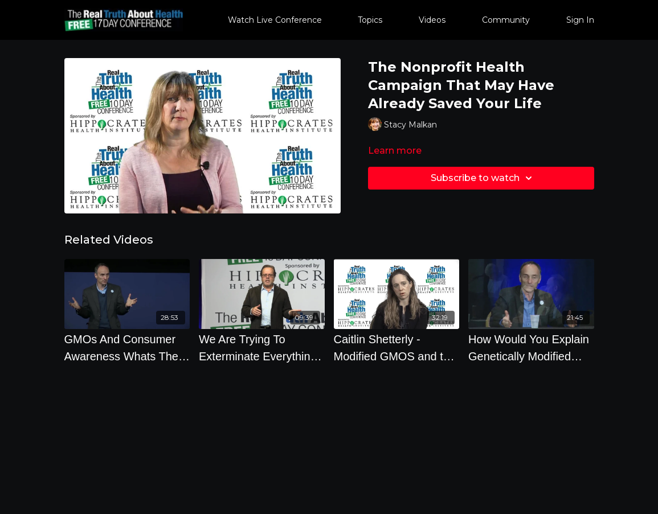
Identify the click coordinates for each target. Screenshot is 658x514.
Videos (432, 20)
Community (506, 20)
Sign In (580, 20)
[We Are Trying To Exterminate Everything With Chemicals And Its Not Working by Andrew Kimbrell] (262, 348)
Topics (370, 20)
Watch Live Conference (275, 20)
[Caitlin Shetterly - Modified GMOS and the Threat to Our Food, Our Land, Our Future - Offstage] (397, 348)
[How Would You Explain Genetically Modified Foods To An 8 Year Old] (531, 348)
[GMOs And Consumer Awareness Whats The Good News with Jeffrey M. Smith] (127, 348)
